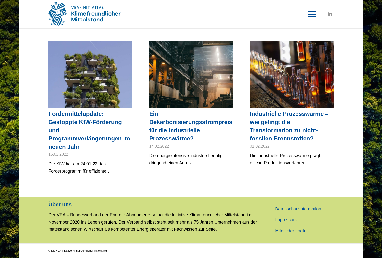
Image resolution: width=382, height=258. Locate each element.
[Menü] (310, 14)
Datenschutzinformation (298, 209)
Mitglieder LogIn (290, 230)
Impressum (286, 220)
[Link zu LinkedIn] (330, 14)
